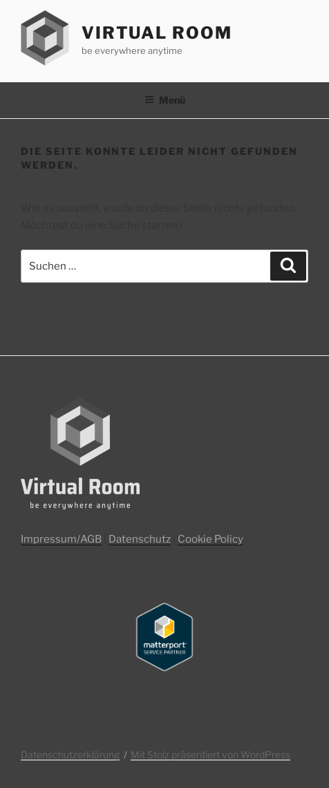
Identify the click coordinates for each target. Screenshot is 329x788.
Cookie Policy (210, 539)
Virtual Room (157, 33)
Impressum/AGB (61, 539)
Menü (164, 100)
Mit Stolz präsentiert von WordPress (210, 754)
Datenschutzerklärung (70, 754)
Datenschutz (140, 539)
